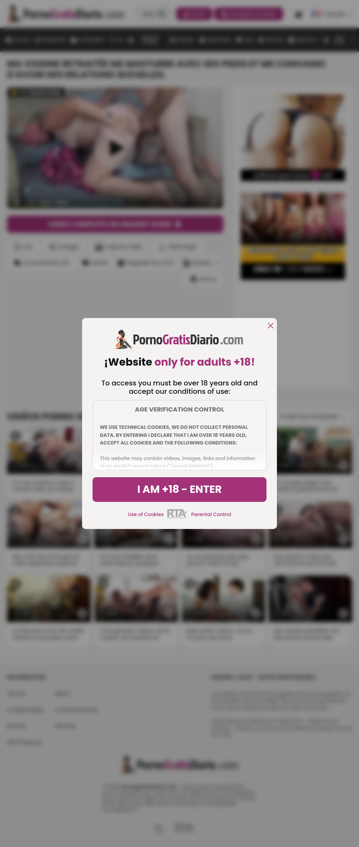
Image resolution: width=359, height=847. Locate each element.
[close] (270, 326)
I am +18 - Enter (179, 489)
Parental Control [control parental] (211, 514)
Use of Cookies (146, 514)
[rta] (177, 517)
